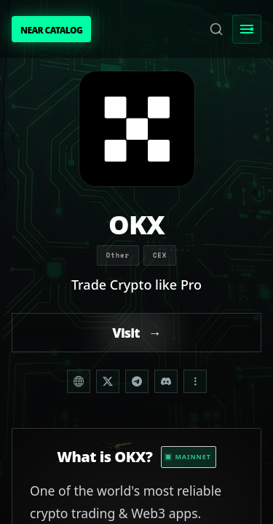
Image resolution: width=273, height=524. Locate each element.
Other (118, 255)
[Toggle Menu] (246, 29)
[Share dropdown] (195, 381)
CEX (160, 255)
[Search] (216, 29)
